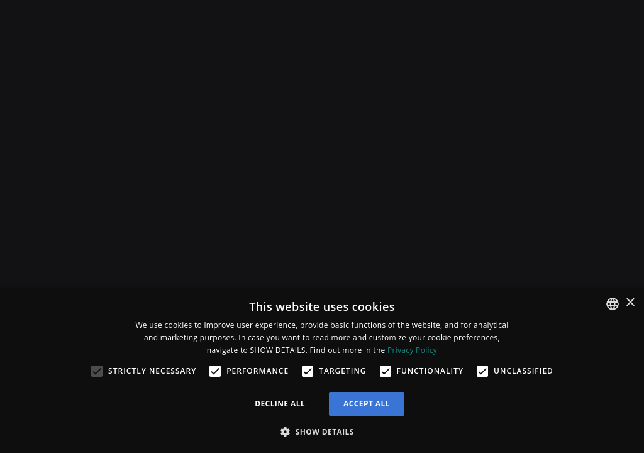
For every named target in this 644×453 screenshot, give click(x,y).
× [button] (630, 303)
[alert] (322, 370)
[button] (322, 431)
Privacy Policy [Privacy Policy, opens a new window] (412, 350)
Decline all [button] (280, 403)
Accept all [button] (366, 403)
